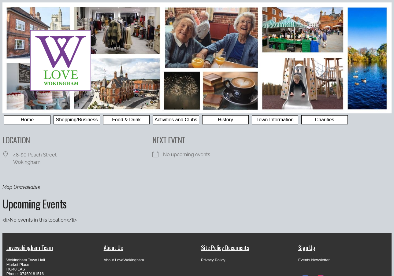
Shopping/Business (77, 119)
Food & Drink (126, 119)
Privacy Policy (213, 260)
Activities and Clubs (175, 119)
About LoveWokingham (124, 260)
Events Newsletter (314, 260)
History (225, 119)
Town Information (275, 119)
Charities (324, 119)
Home (27, 119)
